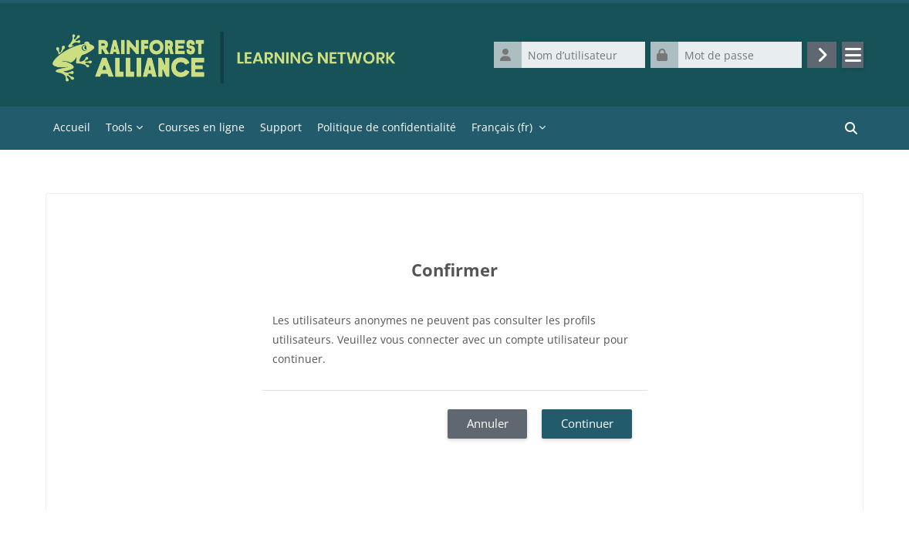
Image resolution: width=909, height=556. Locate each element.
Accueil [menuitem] (71, 127)
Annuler (488, 423)
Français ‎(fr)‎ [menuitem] (501, 127)
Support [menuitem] (281, 127)
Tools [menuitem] (119, 127)
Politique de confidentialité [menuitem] (386, 127)
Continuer (587, 423)
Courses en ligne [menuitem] (201, 127)
